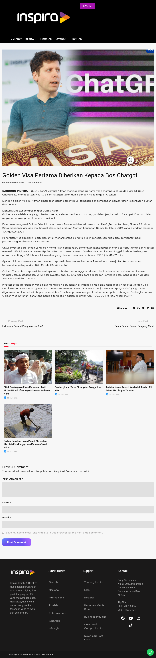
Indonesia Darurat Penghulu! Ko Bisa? (22, 326)
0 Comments (35, 182)
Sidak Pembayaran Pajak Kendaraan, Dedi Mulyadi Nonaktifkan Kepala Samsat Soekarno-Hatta (27, 390)
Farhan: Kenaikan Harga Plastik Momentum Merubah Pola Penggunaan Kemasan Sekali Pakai (25, 444)
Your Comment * (12, 478)
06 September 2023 (13, 182)
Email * (6, 517)
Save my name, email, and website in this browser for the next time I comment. (54, 532)
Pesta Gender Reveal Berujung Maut (134, 326)
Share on (122, 308)
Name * (6, 502)
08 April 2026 (11, 398)
